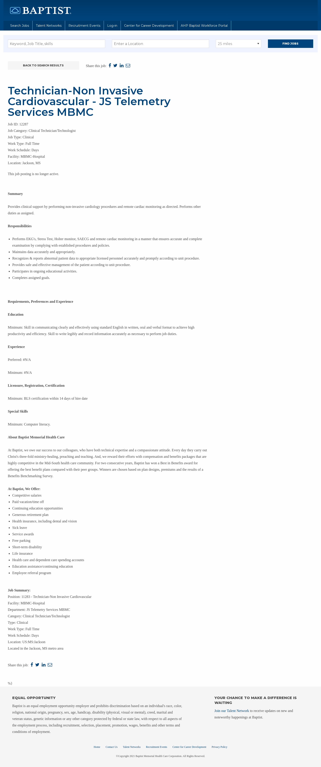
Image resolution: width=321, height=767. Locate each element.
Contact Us (112, 747)
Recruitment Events (84, 26)
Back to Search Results (43, 65)
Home (97, 747)
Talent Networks (49, 26)
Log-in (112, 26)
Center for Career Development (149, 26)
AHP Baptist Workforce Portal (204, 26)
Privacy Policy (219, 747)
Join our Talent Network (231, 711)
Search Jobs (19, 26)
